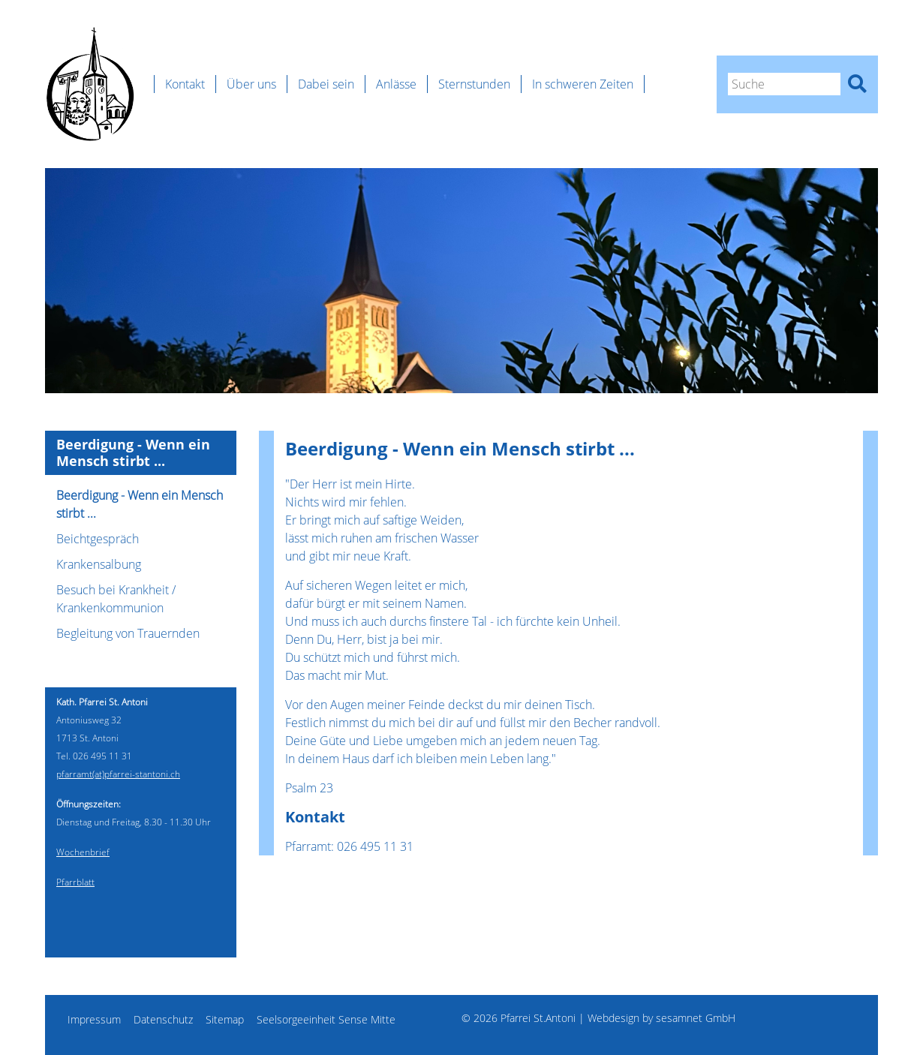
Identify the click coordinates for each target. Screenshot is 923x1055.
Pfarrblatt (75, 882)
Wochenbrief (83, 852)
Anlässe (396, 84)
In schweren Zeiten (582, 84)
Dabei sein (326, 84)
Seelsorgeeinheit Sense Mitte (326, 1019)
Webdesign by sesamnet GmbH (661, 1018)
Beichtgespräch (97, 539)
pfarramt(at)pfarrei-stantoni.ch (118, 774)
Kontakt (185, 84)
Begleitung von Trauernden (128, 633)
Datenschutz (163, 1019)
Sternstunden (474, 84)
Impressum (94, 1019)
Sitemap (225, 1019)
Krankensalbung (98, 564)
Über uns (251, 84)
